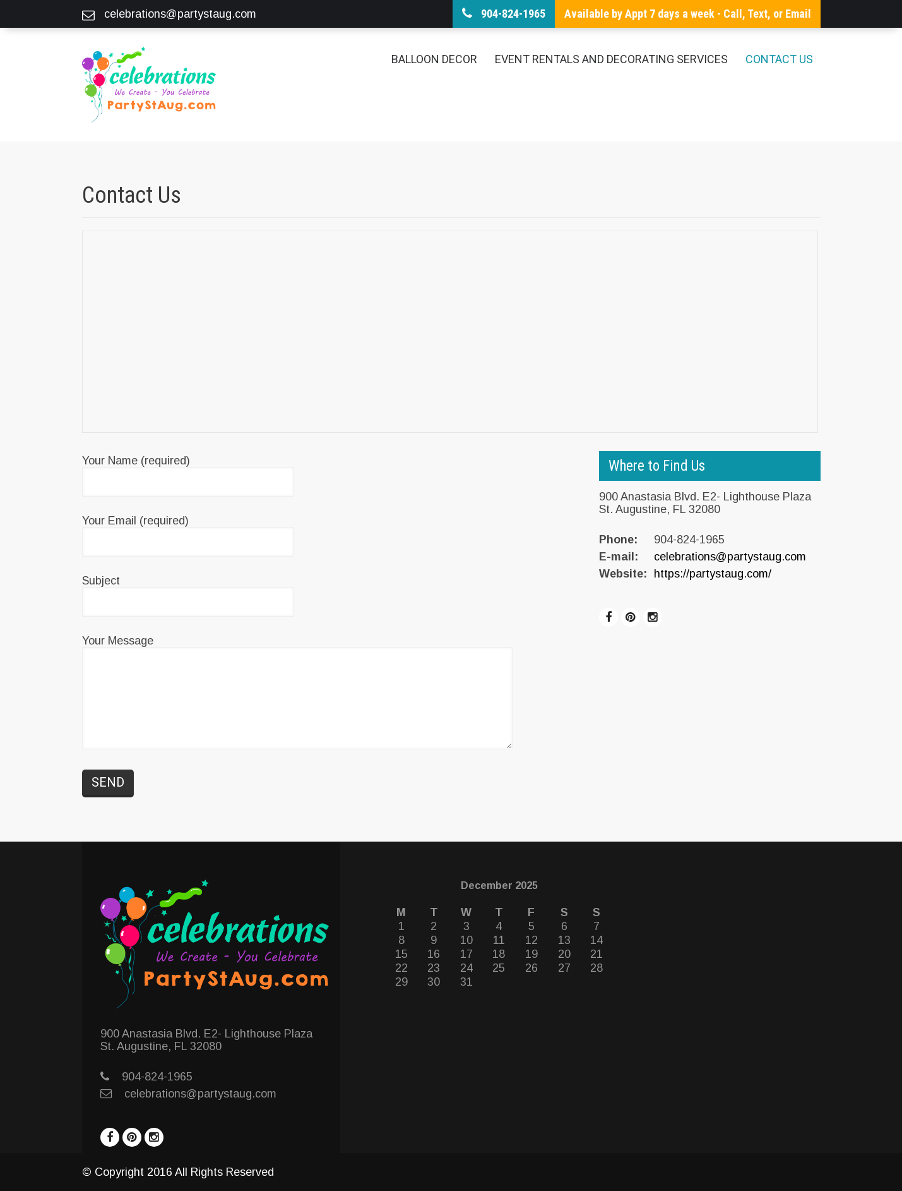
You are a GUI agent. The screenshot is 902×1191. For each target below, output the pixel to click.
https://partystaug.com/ (712, 573)
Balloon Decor (434, 59)
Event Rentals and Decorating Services (611, 59)
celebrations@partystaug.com (730, 556)
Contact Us (779, 59)
